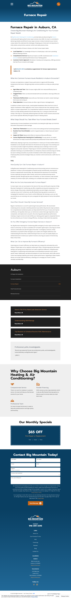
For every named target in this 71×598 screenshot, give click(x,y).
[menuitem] (35, 275)
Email (35, 439)
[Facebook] (34, 584)
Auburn (54, 37)
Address (13, 468)
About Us (35, 533)
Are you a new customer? (16, 473)
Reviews (35, 545)
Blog (35, 548)
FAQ (35, 539)
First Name (13, 459)
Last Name (39, 459)
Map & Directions (35, 565)
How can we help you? (16, 477)
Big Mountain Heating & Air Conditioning (23, 37)
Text (30, 439)
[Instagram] (37, 584)
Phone (12, 464)
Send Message (35, 503)
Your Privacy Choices (28, 593)
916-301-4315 (35, 525)
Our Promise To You (35, 536)
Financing (35, 542)
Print (41, 439)
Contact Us (35, 551)
